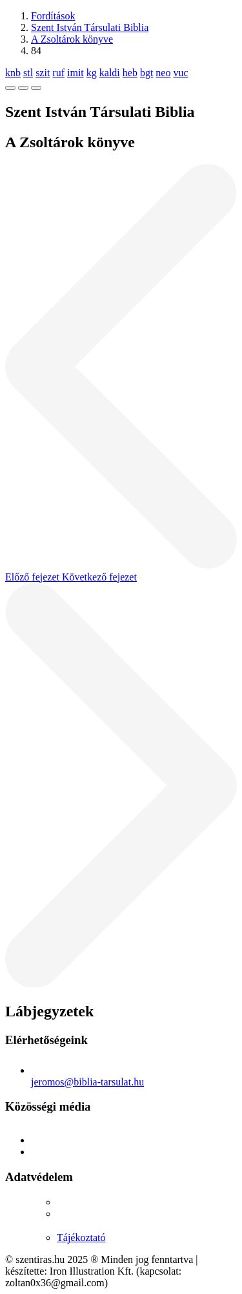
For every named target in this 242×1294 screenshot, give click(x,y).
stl (28, 72)
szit (42, 72)
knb (13, 72)
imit (75, 72)
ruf (58, 72)
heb (130, 72)
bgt (146, 72)
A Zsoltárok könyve (72, 39)
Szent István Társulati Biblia (89, 27)
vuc (180, 72)
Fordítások (53, 15)
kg (91, 72)
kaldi (109, 72)
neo (163, 72)
